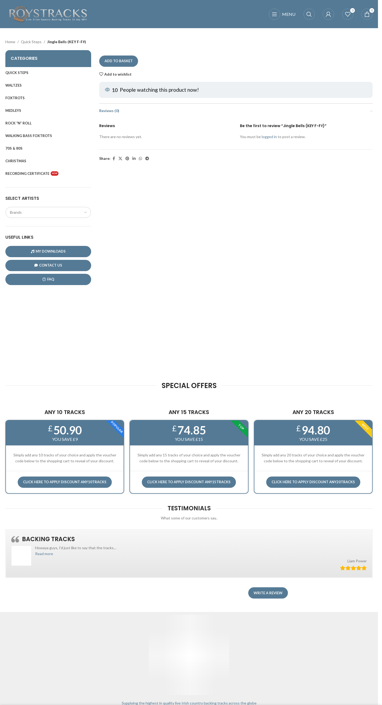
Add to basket (119, 61)
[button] (44, 553)
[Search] (309, 14)
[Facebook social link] (113, 158)
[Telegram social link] (147, 158)
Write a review (268, 593)
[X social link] (120, 158)
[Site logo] (48, 13)
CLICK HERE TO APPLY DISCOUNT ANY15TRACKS (189, 482)
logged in (269, 137)
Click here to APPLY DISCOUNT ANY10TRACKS (64, 482)
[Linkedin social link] (134, 158)
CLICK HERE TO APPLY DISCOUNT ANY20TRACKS (313, 482)
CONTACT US (48, 265)
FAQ (48, 279)
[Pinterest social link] (127, 158)
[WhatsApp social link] (140, 158)
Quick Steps (31, 41)
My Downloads (48, 251)
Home (10, 41)
